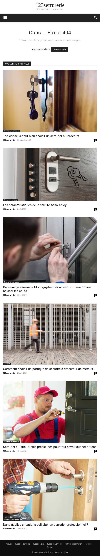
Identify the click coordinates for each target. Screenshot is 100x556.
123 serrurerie (9, 140)
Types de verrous (54, 544)
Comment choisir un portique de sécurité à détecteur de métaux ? (49, 369)
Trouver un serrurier (11, 131)
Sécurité (7, 364)
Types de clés (38, 544)
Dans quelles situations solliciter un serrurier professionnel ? (45, 524)
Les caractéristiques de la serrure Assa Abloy (35, 205)
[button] (5, 18)
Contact (50, 547)
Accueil (9, 544)
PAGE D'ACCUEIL (60, 50)
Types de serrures (10, 200)
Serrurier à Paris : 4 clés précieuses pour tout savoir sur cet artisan (50, 447)
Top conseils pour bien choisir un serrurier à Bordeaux (41, 136)
